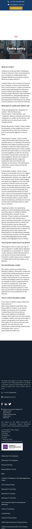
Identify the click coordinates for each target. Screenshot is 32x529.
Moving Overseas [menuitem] (6, 426)
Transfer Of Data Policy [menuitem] (9, 479)
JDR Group (5, 517)
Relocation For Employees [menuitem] (9, 417)
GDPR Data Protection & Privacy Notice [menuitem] (14, 484)
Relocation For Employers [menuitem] (9, 422)
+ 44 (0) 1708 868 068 (17, 1)
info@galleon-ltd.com (17, 4)
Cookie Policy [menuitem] (5, 475)
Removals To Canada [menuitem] (8, 455)
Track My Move (16, 8)
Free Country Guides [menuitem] (8, 446)
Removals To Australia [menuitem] (8, 451)
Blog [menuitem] (2, 435)
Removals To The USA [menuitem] (8, 459)
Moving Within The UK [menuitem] (8, 431)
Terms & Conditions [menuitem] (7, 470)
